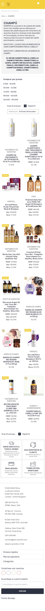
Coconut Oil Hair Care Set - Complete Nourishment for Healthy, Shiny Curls (33, 255)
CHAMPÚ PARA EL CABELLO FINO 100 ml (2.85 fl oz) (33, 413)
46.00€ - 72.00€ (9, 88)
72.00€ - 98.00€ (9, 92)
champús (23, 33)
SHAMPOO (7, 26)
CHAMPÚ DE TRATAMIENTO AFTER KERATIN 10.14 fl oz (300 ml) (11, 158)
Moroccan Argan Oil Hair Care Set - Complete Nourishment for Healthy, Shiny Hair (11, 306)
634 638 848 (10, 535)
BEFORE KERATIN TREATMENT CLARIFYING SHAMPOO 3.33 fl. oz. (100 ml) (11, 408)
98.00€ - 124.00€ (10, 96)
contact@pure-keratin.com (16, 540)
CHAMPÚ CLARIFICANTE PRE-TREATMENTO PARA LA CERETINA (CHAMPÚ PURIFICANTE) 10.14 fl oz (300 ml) (33, 152)
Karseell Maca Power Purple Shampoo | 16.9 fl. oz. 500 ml (33, 358)
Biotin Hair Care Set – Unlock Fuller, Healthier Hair (11, 256)
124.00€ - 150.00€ (10, 100)
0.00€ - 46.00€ (9, 84)
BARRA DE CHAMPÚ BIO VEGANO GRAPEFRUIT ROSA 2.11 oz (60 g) (11, 361)
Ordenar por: (13, 112)
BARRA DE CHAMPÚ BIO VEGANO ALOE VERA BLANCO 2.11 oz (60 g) (33, 313)
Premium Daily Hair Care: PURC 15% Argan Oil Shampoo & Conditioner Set (33, 203)
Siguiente (33, 106)
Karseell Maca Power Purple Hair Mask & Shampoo (11, 207)
